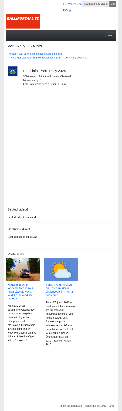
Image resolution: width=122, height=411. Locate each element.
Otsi (113, 4)
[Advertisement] (104, 112)
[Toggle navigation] (109, 35)
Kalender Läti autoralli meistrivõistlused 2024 (36, 57)
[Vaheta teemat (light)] (75, 4)
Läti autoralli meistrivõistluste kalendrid (40, 53)
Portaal (12, 53)
